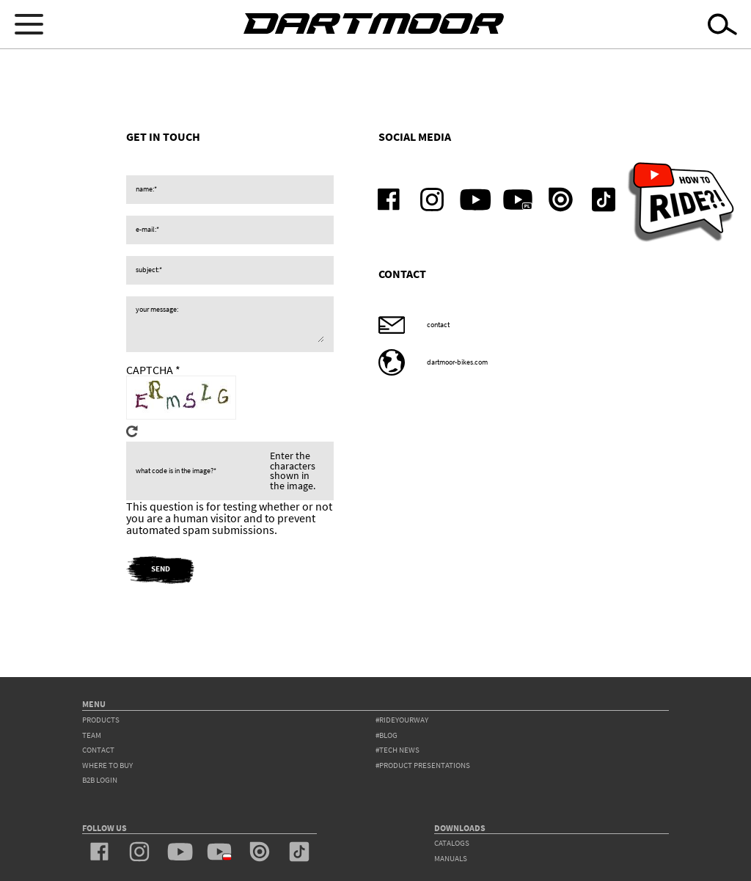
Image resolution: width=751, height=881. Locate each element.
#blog (387, 735)
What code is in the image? (174, 471)
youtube (475, 199)
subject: (147, 270)
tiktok (604, 199)
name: (145, 189)
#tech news (398, 750)
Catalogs (451, 843)
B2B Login (99, 780)
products (101, 720)
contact (438, 325)
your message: (157, 309)
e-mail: (146, 229)
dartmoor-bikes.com (457, 362)
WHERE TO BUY (107, 765)
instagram (432, 199)
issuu (560, 199)
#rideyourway (402, 720)
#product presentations (423, 765)
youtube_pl (518, 199)
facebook (389, 199)
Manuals (450, 858)
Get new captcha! (132, 431)
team (91, 735)
